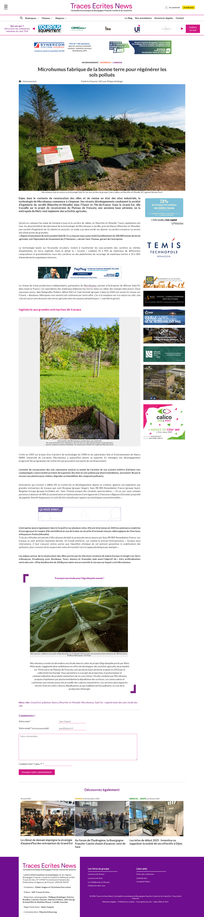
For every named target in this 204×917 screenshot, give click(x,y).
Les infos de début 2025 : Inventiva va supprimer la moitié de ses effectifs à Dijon (155, 842)
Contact (180, 18)
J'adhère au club (193, 29)
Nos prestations (143, 18)
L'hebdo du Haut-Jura (96, 885)
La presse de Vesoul (96, 874)
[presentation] (33, 28)
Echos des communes (145, 874)
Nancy (55, 702)
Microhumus (90, 285)
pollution (46, 702)
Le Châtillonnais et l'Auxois (99, 882)
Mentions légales (109, 902)
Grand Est (36, 702)
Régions (59, 18)
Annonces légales (163, 18)
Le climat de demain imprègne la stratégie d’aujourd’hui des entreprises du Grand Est (47, 841)
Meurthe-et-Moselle (69, 702)
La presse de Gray (95, 878)
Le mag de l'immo (143, 881)
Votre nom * (25, 721)
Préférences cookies (126, 902)
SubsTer (99, 702)
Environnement (29, 81)
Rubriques (30, 18)
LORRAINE (117, 62)
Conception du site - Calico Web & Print (152, 902)
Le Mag (128, 18)
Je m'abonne (188, 7)
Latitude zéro (141, 878)
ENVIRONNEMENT (90, 62)
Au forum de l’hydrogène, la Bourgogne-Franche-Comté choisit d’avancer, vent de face (100, 843)
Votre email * (34, 728)
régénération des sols (115, 702)
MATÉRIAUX (105, 62)
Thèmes (46, 18)
